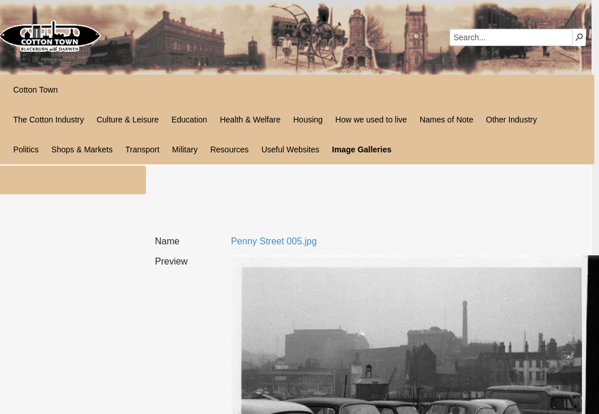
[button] (579, 36)
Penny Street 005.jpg (274, 241)
